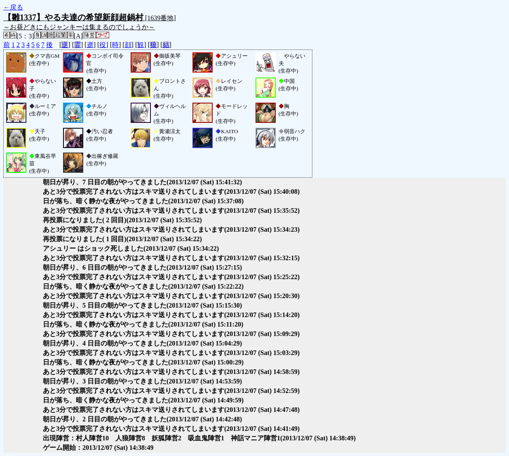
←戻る (13, 7)
